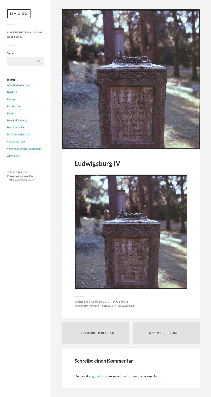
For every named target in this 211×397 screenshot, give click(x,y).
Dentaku (11, 99)
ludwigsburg (126, 305)
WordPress (30, 176)
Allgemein (122, 301)
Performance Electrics (18, 134)
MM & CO (19, 13)
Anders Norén (26, 179)
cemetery (82, 305)
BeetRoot (12, 92)
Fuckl (10, 113)
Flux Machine (14, 106)
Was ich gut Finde (16, 141)
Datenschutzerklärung (24, 32)
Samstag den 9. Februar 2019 (92, 301)
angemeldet (97, 376)
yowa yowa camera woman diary (24, 148)
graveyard (110, 305)
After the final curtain (18, 85)
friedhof (95, 305)
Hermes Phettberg (17, 120)
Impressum (15, 37)
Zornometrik (13, 155)
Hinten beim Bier (16, 127)
